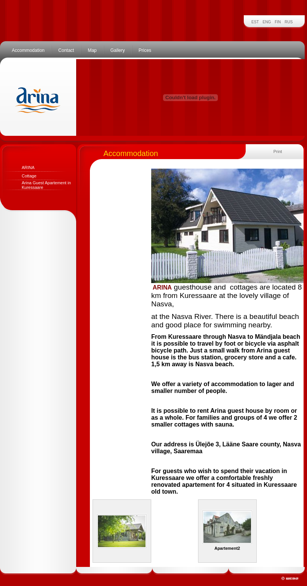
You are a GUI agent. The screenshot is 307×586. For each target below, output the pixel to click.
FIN (278, 22)
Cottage (29, 176)
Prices (145, 50)
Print (277, 151)
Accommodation (28, 50)
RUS (289, 22)
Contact (66, 50)
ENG (267, 22)
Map (92, 50)
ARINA (28, 167)
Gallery (117, 50)
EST (255, 22)
